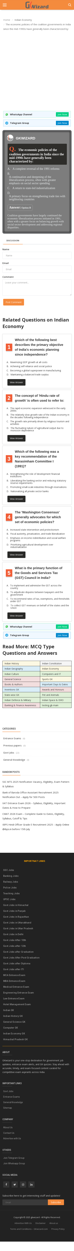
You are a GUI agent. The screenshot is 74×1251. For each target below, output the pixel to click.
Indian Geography (14, 668)
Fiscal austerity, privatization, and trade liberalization (37, 534)
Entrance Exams (12, 738)
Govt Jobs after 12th (14, 946)
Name (5, 249)
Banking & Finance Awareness (20, 705)
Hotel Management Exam (17, 1004)
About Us (8, 1127)
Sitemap (7, 1108)
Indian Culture (12, 673)
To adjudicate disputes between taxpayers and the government (36, 593)
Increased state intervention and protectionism (34, 529)
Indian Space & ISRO (53, 700)
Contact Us (8, 1133)
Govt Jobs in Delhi (13, 934)
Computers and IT (51, 673)
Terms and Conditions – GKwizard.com (29, 1228)
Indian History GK (13, 1016)
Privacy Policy (58, 1228)
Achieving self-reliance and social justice (31, 366)
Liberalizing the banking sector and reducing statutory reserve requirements (38, 481)
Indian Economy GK (14, 1033)
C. (8, 188)
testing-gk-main (50, 705)
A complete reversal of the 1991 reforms (36, 168)
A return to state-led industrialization (33, 188)
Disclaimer (40, 1223)
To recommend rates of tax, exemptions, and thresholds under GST (39, 600)
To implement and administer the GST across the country (36, 586)
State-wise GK (12, 694)
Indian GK (8, 1010)
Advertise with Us (12, 1138)
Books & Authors (14, 684)
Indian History (12, 663)
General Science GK (14, 1022)
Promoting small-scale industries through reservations (38, 487)
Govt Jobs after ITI (13, 969)
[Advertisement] (36, 71)
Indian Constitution (52, 663)
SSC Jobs (8, 870)
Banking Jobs (11, 876)
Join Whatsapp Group (14, 1163)
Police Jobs (10, 887)
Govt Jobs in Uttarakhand (17, 923)
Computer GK (10, 1028)
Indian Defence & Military (18, 700)
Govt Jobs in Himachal (16, 905)
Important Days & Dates (55, 684)
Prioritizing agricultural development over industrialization (31, 545)
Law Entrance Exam (14, 998)
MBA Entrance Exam (14, 981)
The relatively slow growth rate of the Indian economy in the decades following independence (39, 416)
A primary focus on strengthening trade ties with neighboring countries (37, 198)
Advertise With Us (23, 1223)
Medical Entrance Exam (16, 987)
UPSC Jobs (9, 899)
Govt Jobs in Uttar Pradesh (18, 928)
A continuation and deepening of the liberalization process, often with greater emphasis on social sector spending (32, 180)
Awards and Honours (53, 689)
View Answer (16, 382)
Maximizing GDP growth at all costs (28, 362)
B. (8, 173)
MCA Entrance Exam (14, 975)
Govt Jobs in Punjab (14, 911)
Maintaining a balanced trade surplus (29, 374)
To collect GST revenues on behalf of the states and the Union (39, 606)
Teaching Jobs (11, 893)
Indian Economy (50, 668)
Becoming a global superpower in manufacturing (35, 370)
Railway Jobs (10, 882)
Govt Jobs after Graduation (18, 952)
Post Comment (14, 302)
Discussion (12, 240)
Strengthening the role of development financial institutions (35, 475)
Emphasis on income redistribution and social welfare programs (38, 539)
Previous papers (12, 745)
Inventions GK (12, 689)
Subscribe (56, 1202)
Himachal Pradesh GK (15, 1039)
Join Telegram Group (14, 1158)
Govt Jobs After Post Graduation (21, 958)
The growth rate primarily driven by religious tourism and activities (39, 422)
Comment (8, 276)
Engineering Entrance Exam (18, 993)
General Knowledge (14, 759)
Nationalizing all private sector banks (29, 491)
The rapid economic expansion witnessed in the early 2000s (37, 409)
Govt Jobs (8, 752)
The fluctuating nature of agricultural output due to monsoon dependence (37, 429)
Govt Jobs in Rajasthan (16, 917)
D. (8, 193)
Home (6, 19)
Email (5, 263)
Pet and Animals (50, 694)
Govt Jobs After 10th (14, 940)
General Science (13, 679)
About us (53, 1223)
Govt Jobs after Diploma (16, 963)
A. (8, 168)
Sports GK (47, 679)
